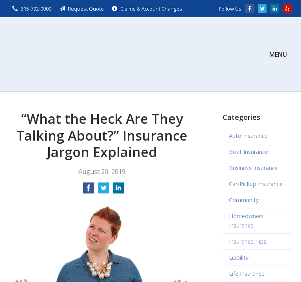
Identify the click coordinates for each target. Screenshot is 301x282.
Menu (278, 54)
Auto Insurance (248, 135)
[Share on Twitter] (103, 190)
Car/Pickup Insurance (256, 184)
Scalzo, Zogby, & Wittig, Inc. (68, 54)
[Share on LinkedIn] (118, 190)
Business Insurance (253, 168)
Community (244, 200)
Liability (238, 257)
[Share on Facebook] (88, 190)
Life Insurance (247, 273)
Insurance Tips (248, 241)
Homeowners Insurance (246, 220)
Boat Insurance (248, 151)
